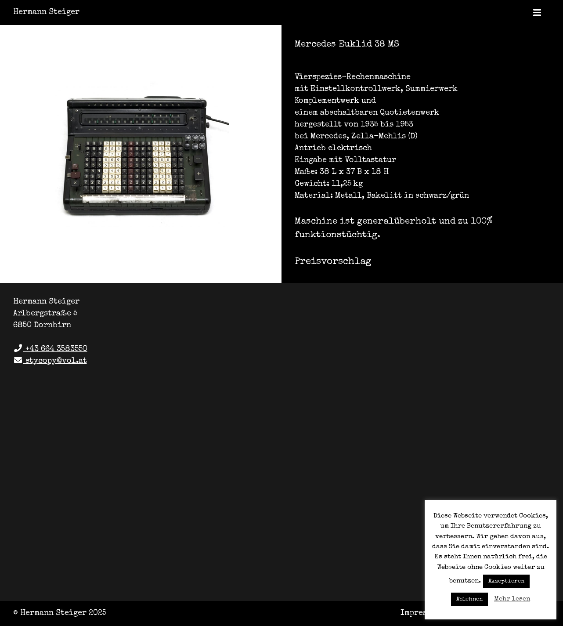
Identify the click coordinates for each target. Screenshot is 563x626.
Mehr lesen (512, 599)
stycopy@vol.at (50, 361)
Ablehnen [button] (469, 599)
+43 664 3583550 (50, 349)
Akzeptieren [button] (506, 581)
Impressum (421, 613)
